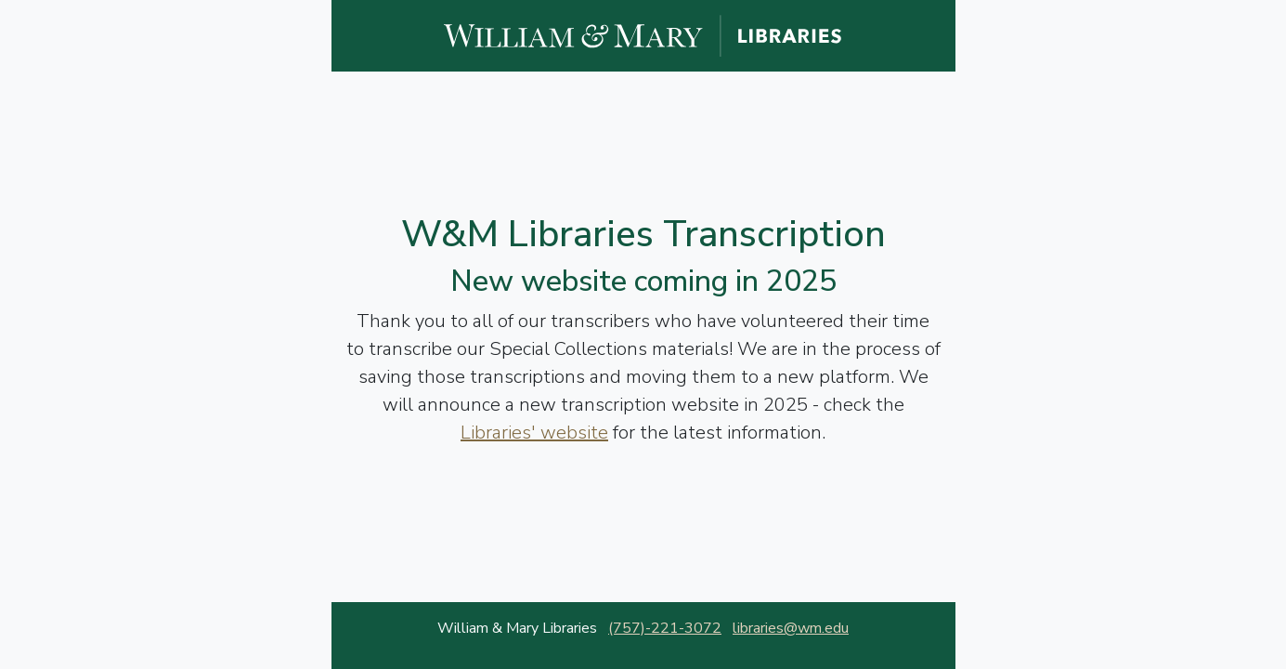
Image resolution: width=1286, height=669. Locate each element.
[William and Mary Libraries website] (643, 34)
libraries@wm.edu (791, 628)
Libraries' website (534, 432)
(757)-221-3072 (664, 628)
